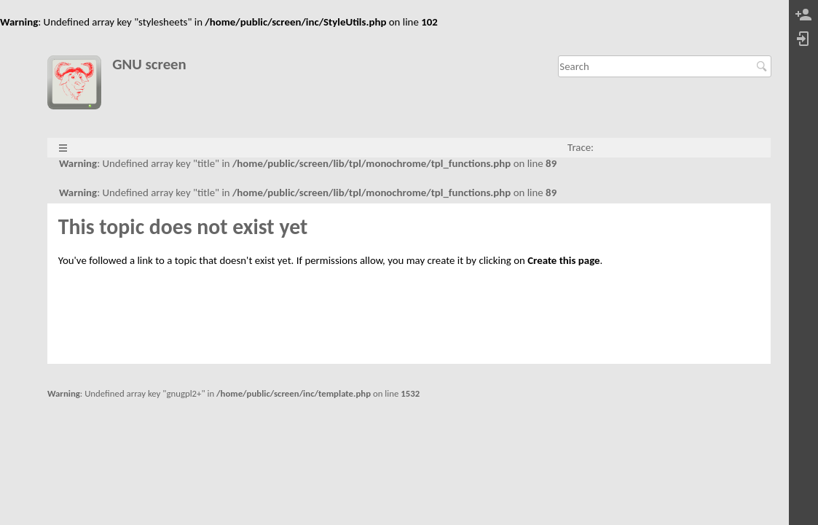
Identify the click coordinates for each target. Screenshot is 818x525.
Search (764, 66)
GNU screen (149, 64)
